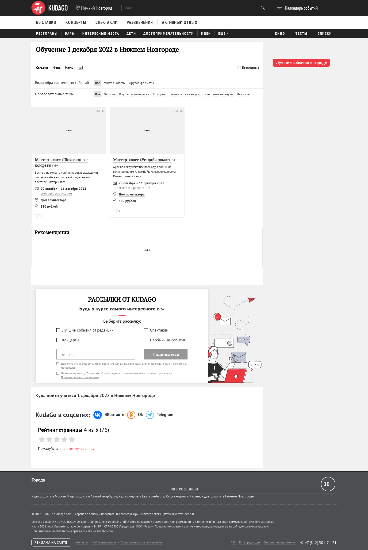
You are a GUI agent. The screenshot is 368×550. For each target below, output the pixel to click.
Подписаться (166, 354)
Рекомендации (52, 232)
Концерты (70, 340)
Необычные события (168, 340)
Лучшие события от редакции (88, 330)
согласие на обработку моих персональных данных (98, 363)
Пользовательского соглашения (80, 377)
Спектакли (159, 330)
